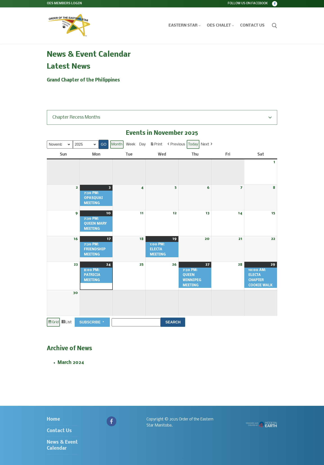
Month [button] (116, 144)
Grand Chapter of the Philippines (83, 80)
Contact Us (59, 431)
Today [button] (193, 144)
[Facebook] (274, 3)
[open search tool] (274, 25)
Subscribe (92, 322)
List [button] (66, 323)
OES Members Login (64, 3)
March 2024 (71, 362)
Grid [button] (53, 323)
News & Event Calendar (62, 445)
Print (156, 145)
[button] (175, 144)
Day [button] (142, 144)
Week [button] (130, 144)
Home (53, 419)
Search (175, 321)
